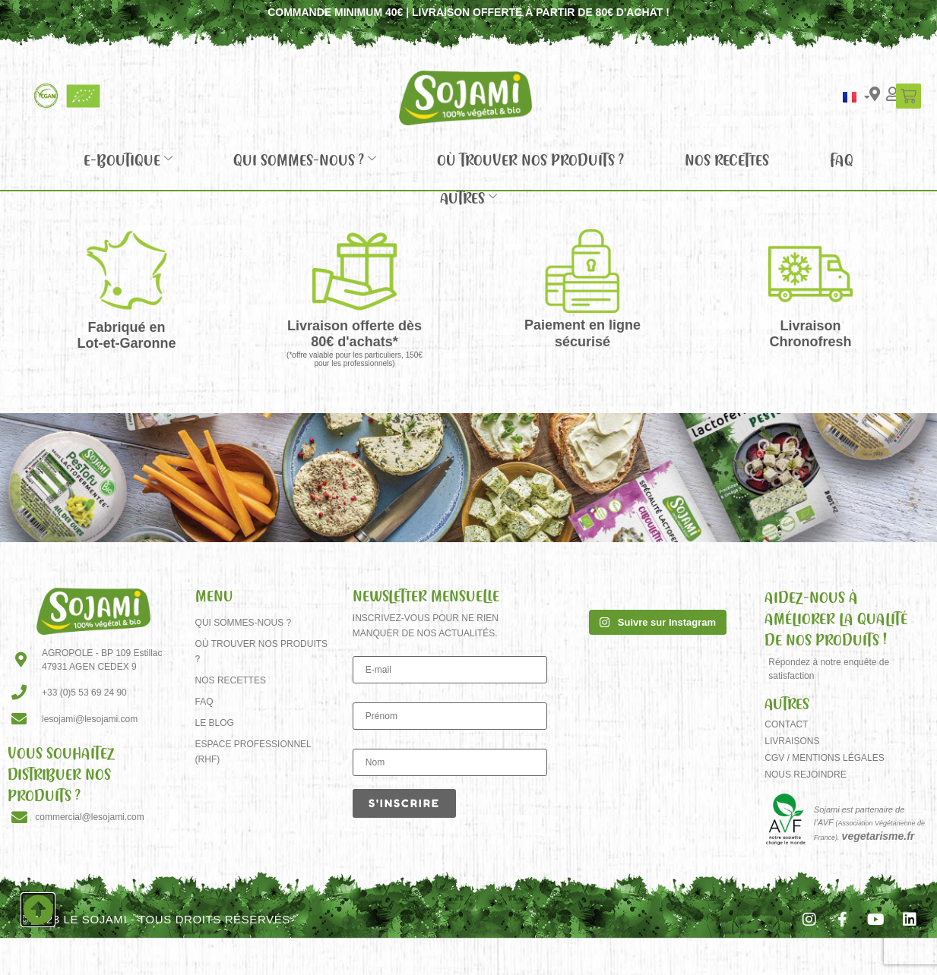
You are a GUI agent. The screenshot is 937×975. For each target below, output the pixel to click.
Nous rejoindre (805, 774)
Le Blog (214, 723)
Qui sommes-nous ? (304, 159)
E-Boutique (128, 159)
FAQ (841, 159)
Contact (786, 724)
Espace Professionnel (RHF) (253, 752)
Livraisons (791, 741)
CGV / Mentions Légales (824, 758)
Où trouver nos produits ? (530, 159)
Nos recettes (727, 159)
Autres (468, 197)
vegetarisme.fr (878, 836)
